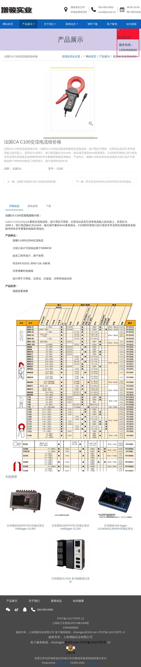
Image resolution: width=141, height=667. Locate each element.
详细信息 (14, 205)
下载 (48, 205)
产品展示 (104, 56)
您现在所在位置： (72, 56)
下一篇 (106, 181)
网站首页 (8, 24)
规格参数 (33, 205)
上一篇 (31, 181)
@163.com (71, 642)
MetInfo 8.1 (62, 662)
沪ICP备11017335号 (92, 642)
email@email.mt (107, 12)
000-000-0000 (105, 7)
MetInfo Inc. (92, 662)
